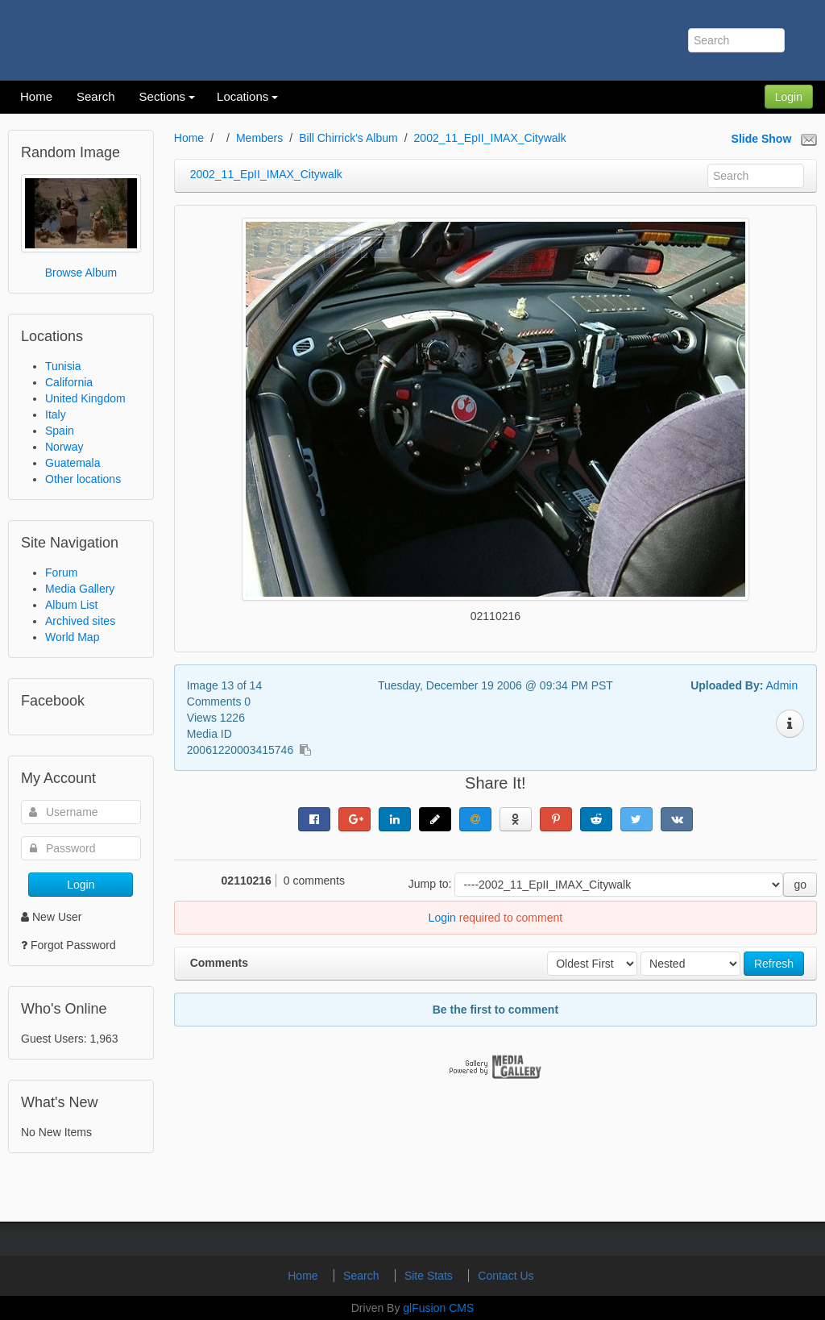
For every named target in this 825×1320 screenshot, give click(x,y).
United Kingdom (85, 398)
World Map (72, 637)
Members (259, 137)
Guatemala (72, 462)
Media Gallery (79, 588)
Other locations (83, 479)
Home (189, 137)
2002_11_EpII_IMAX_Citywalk (490, 137)
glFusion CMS (438, 1307)
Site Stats (430, 1275)
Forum (61, 572)
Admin (782, 685)
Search (362, 1275)
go (800, 884)
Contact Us (505, 1275)
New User (51, 916)
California (69, 382)
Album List (71, 604)
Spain (59, 430)
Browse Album (81, 272)
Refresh (774, 963)
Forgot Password (73, 945)
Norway (64, 446)
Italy (55, 414)
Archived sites (80, 620)
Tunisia (63, 366)
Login (788, 96)
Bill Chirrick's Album (348, 137)
